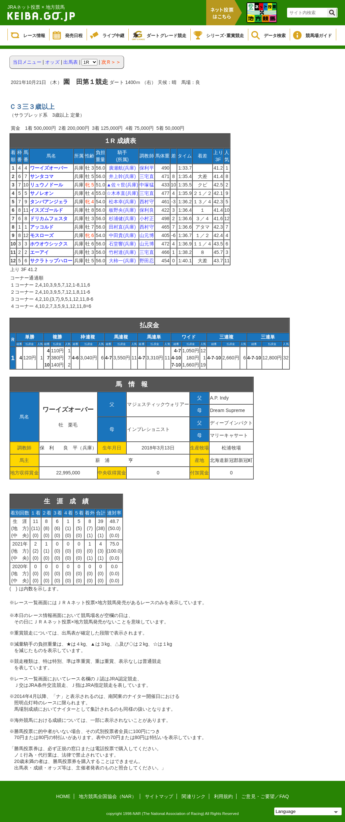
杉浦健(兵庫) (122, 218)
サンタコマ (42, 176)
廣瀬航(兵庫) (122, 168)
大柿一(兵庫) (122, 260)
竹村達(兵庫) (122, 252)
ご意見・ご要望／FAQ (265, 796)
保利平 (146, 168)
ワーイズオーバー (49, 168)
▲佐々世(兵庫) (122, 184)
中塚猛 (146, 184)
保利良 (146, 210)
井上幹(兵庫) (122, 176)
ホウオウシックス (49, 243)
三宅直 (146, 176)
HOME (63, 796)
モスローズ (42, 235)
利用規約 (223, 796)
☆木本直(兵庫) (122, 193)
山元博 (146, 235)
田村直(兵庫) (122, 227)
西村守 (146, 201)
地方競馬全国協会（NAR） (107, 796)
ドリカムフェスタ (49, 218)
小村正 (146, 218)
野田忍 (146, 260)
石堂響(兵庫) (122, 243)
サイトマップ (159, 796)
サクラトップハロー (51, 260)
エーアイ (39, 252)
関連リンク (194, 796)
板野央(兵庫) (122, 210)
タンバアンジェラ (49, 201)
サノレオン (42, 193)
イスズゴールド (46, 210)
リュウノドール (46, 184)
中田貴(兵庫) (122, 235)
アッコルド (42, 227)
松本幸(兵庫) (122, 201)
